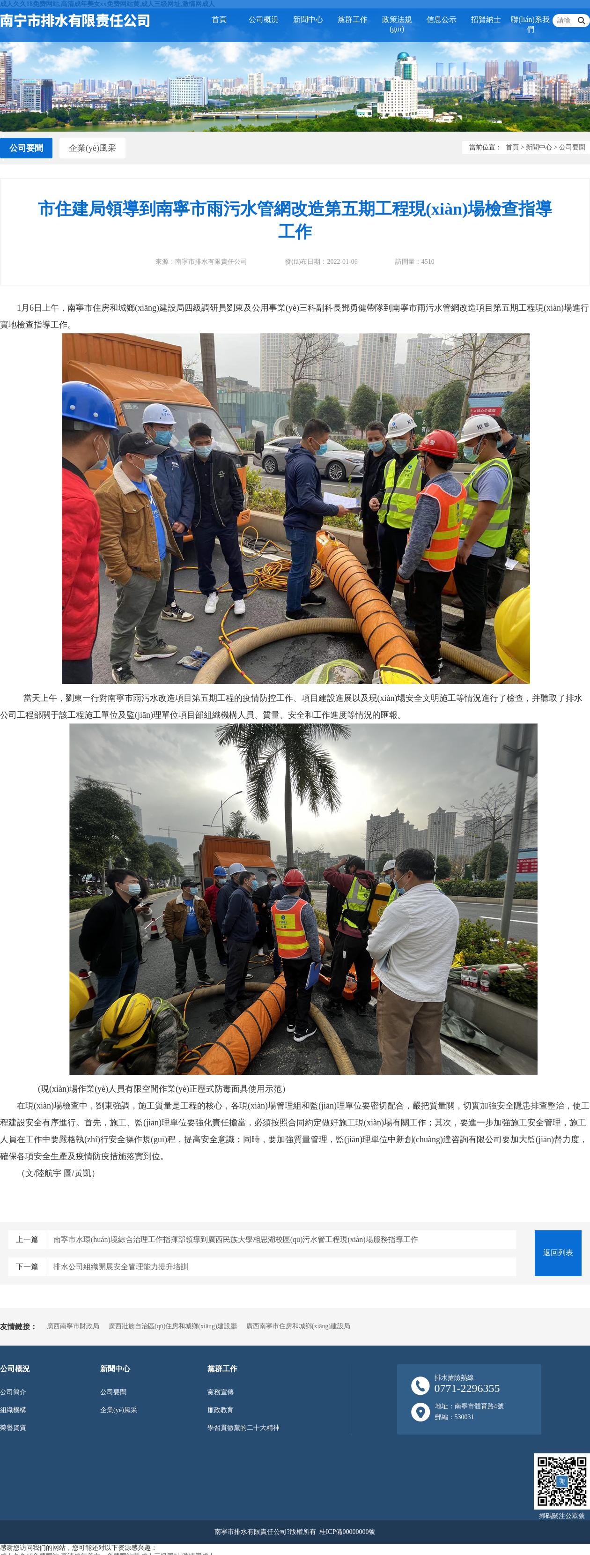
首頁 (219, 19)
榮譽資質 (13, 1427)
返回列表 (558, 1253)
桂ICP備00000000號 (347, 1531)
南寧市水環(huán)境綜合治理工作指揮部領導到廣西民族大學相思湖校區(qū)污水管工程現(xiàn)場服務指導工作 (235, 1239)
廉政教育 (220, 1410)
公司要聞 (26, 148)
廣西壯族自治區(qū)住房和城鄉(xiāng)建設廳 (173, 1326)
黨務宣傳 (220, 1392)
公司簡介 (13, 1392)
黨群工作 (353, 19)
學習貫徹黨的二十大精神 (243, 1427)
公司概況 (264, 19)
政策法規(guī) (397, 24)
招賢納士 (486, 19)
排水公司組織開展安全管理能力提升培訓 (120, 1267)
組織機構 (13, 1410)
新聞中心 (308, 19)
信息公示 (442, 19)
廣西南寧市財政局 (73, 1326)
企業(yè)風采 (92, 148)
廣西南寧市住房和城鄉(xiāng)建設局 (298, 1326)
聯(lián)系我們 (530, 24)
